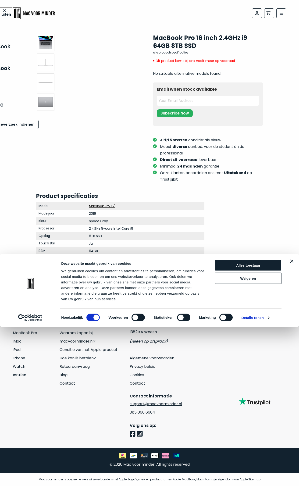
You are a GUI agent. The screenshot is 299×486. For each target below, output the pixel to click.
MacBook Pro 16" (102, 206)
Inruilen (19, 375)
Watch (19, 366)
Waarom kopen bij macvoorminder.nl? (78, 337)
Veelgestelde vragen (79, 324)
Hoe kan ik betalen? (78, 358)
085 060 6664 (142, 412)
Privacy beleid (142, 366)
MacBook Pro (25, 333)
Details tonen (252, 477)
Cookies (137, 375)
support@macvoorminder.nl (156, 404)
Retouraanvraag (75, 366)
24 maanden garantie (80, 316)
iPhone (19, 358)
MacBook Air (24, 324)
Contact (67, 383)
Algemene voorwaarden (152, 358)
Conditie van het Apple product (88, 349)
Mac (17, 316)
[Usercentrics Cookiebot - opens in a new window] (30, 476)
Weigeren (248, 438)
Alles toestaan (248, 424)
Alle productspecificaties (170, 52)
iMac (17, 341)
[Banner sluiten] (291, 420)
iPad (17, 349)
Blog (64, 375)
